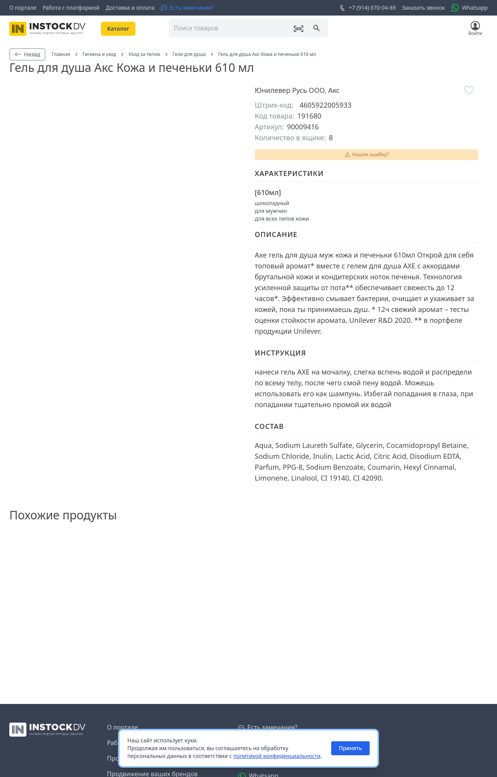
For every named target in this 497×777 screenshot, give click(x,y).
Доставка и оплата (130, 7)
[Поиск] (317, 29)
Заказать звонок (423, 7)
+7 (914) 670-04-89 (367, 7)
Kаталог (118, 28)
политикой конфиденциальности (277, 756)
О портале (22, 7)
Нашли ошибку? (366, 154)
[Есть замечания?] (187, 7)
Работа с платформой (71, 7)
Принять (350, 748)
